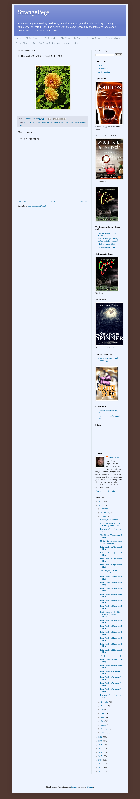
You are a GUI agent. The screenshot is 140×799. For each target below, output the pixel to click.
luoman (74, 787)
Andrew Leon (113, 458)
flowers (55, 122)
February (104, 729)
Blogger (90, 787)
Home (18, 38)
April (103, 721)
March (103, 725)
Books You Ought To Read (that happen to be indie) (55, 43)
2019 (100, 741)
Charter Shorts (22, 43)
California (38, 122)
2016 (100, 752)
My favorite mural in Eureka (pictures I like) (111, 542)
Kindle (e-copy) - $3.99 (107, 244)
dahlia (44, 122)
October (104, 516)
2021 (100, 505)
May (102, 717)
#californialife (29, 122)
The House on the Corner (72, 38)
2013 (100, 764)
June (102, 713)
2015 (100, 756)
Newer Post (22, 202)
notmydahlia (75, 122)
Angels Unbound (113, 38)
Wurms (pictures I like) (109, 520)
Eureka (49, 122)
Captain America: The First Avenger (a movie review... (110, 614)
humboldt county (64, 122)
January (104, 732)
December (105, 509)
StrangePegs (33, 12)
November (105, 513)
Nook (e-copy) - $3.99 (106, 247)
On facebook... (103, 69)
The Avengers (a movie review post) (109, 572)
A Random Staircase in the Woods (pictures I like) (110, 524)
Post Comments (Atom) (37, 206)
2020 (100, 737)
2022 (100, 502)
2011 (100, 771)
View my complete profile (105, 491)
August (103, 706)
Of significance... (33, 38)
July (102, 710)
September (105, 702)
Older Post (83, 202)
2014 (100, 760)
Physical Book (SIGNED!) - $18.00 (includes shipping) (108, 240)
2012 (100, 768)
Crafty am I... (50, 38)
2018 (100, 745)
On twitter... (102, 65)
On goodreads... (104, 72)
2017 (100, 749)
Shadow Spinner (94, 38)
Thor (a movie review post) (110, 656)
